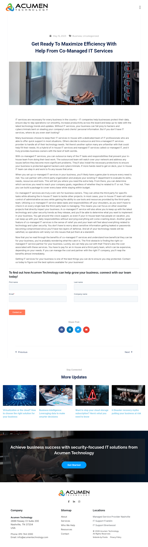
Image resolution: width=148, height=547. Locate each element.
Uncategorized (91, 36)
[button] (61, 329)
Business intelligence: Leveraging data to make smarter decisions (52, 413)
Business (77, 36)
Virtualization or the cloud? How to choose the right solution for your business (19, 413)
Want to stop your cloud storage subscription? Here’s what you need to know (91, 413)
